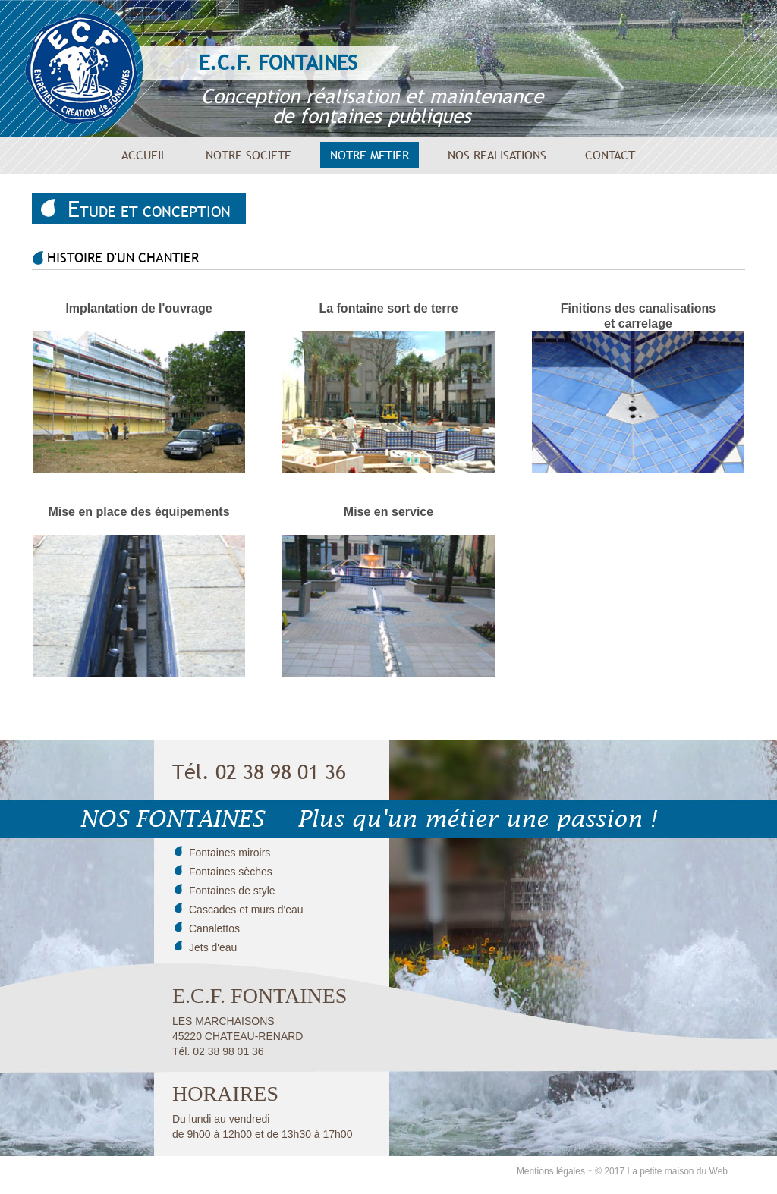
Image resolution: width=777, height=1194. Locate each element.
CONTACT (610, 154)
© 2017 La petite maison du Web (661, 1171)
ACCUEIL (144, 154)
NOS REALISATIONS (497, 154)
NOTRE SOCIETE (248, 154)
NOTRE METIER (369, 154)
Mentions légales (551, 1171)
